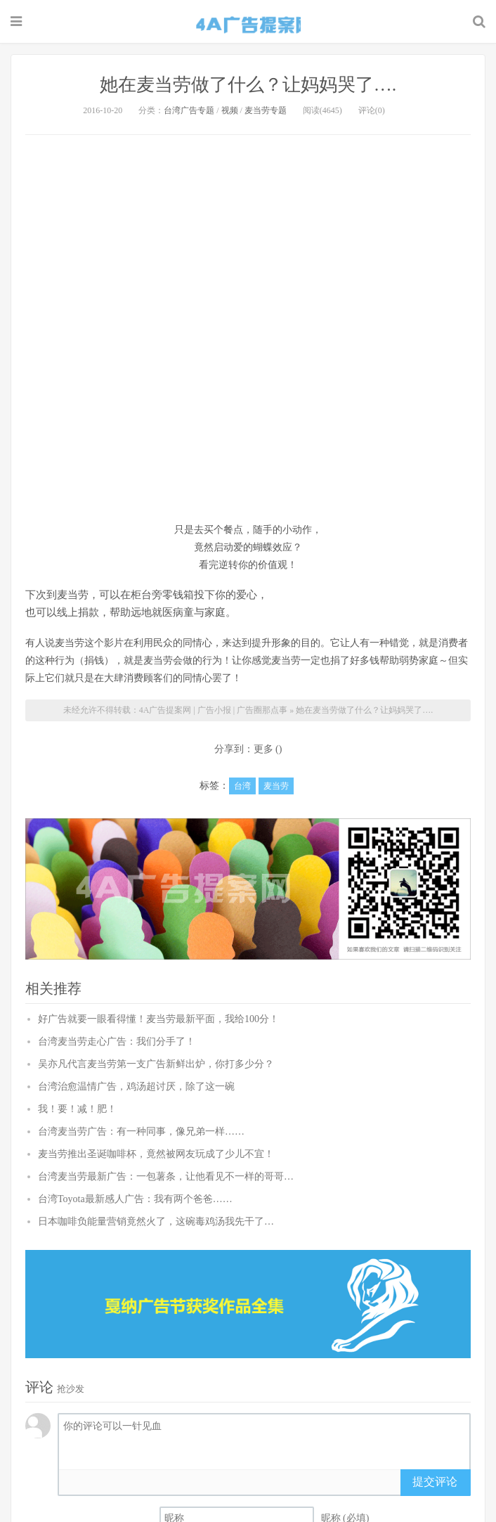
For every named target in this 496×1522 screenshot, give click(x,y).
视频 (229, 110)
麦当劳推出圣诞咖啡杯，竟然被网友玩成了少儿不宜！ (156, 1154)
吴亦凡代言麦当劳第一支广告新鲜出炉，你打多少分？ (156, 1064)
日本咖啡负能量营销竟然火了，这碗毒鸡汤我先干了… (156, 1221)
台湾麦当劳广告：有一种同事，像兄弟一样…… (141, 1131)
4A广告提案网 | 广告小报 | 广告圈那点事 (248, 24)
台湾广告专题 (189, 110)
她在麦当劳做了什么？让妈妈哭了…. (248, 85)
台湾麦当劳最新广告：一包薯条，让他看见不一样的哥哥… (166, 1176)
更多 (263, 749)
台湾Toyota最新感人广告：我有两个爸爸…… (135, 1199)
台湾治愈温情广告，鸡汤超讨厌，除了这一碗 (136, 1086)
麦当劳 (276, 786)
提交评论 (434, 1482)
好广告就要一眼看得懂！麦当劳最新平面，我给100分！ (158, 1019)
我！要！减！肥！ (77, 1109)
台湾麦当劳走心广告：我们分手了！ (116, 1041)
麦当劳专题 (265, 110)
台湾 (242, 786)
